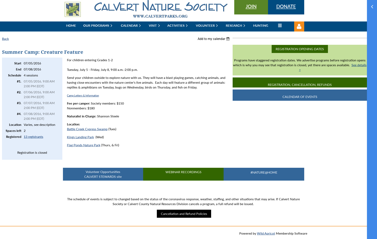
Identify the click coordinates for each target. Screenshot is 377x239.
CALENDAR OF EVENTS (299, 97)
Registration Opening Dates (300, 49)
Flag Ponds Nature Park (83, 145)
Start (17, 63)
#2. (19, 92)
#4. (19, 114)
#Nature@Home (264, 172)
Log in (299, 26)
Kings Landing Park (80, 137)
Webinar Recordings (183, 172)
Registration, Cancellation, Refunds (300, 84)
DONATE (286, 6)
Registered (13, 136)
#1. (19, 81)
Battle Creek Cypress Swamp (87, 129)
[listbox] (214, 38)
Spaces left (13, 130)
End (18, 69)
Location (15, 124)
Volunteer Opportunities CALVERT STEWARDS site (103, 174)
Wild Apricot (266, 233)
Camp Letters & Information (83, 95)
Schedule (14, 75)
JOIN (251, 6)
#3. (19, 103)
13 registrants (33, 136)
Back (5, 39)
